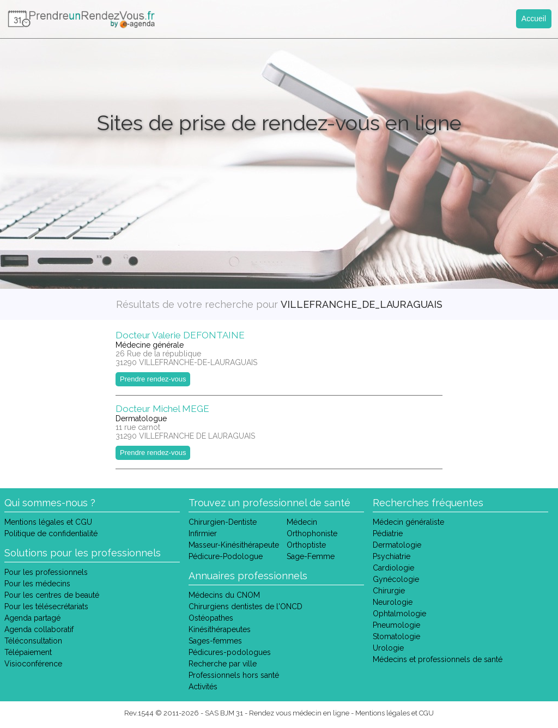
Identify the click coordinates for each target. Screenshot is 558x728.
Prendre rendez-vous (153, 379)
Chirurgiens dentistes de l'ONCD (245, 606)
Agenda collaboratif (39, 629)
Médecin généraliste (408, 522)
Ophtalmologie (399, 613)
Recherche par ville (223, 663)
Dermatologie (397, 545)
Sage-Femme (311, 556)
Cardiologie (393, 567)
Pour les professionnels (46, 572)
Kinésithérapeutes (220, 629)
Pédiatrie (388, 533)
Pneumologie (396, 625)
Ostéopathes (211, 618)
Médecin (302, 522)
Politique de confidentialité (51, 533)
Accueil (533, 18)
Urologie (388, 648)
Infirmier (203, 533)
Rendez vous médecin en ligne (299, 713)
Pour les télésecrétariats (46, 606)
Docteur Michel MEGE (162, 408)
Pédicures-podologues (230, 652)
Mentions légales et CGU (48, 522)
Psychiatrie (391, 556)
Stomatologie (396, 636)
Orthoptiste (306, 545)
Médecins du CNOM (224, 595)
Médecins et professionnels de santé (437, 659)
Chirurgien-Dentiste (223, 522)
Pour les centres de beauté (51, 595)
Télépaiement (28, 652)
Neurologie (393, 602)
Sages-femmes (215, 640)
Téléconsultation (33, 640)
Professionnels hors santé (234, 675)
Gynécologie (396, 579)
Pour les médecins (37, 583)
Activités (203, 686)
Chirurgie (389, 590)
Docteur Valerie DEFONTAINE (180, 335)
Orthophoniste (312, 533)
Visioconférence (33, 663)
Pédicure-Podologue (226, 556)
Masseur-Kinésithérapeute (234, 545)
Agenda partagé (32, 618)
